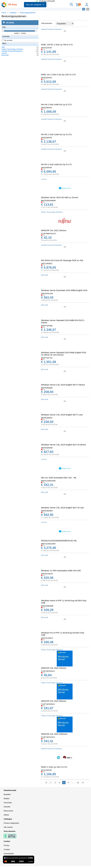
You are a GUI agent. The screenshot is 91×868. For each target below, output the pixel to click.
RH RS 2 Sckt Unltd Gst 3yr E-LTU (56, 164)
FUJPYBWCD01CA (48, 234)
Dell (3, 47)
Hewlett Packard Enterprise (12, 51)
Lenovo (4, 53)
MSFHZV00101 (47, 574)
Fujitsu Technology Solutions (12, 49)
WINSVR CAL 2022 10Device (54, 734)
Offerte (6, 815)
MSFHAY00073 (47, 638)
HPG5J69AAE (46, 168)
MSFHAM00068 (47, 606)
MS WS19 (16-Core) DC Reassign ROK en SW (62, 260)
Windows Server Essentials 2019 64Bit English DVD (64, 290)
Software (13, 13)
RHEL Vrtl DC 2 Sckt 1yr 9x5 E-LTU (57, 44)
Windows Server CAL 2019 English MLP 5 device (63, 385)
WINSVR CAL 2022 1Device (53, 230)
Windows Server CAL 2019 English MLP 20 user (62, 507)
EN (88, 9)
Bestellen (7, 794)
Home (4, 13)
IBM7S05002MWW (48, 201)
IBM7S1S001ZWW (48, 544)
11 (78, 783)
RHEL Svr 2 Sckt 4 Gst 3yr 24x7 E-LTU (58, 74)
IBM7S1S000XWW (48, 481)
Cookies (7, 849)
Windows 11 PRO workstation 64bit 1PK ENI (61, 570)
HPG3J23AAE (46, 48)
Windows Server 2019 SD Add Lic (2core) (59, 197)
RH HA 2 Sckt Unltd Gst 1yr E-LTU (56, 104)
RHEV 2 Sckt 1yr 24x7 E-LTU (54, 767)
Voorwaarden (9, 854)
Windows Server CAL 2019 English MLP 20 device (63, 445)
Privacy (6, 845)
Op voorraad (7, 40)
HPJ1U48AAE (46, 770)
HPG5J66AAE (46, 108)
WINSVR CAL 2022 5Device (53, 701)
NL (83, 9)
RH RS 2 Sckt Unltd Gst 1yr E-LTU (56, 134)
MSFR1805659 (47, 511)
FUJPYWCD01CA (48, 671)
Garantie (7, 807)
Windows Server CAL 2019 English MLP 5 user (62, 415)
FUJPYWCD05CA (48, 704)
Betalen (6, 798)
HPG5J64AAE (46, 78)
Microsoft (5, 55)
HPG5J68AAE (46, 138)
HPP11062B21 (46, 264)
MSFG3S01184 (47, 293)
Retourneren (8, 811)
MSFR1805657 (47, 418)
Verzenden (8, 803)
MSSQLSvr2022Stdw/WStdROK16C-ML (59, 540)
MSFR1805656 (47, 388)
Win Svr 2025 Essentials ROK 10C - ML (59, 478)
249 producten (46, 23)
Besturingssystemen (27, 13)
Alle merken (8, 827)
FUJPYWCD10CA (48, 737)
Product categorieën (11, 823)
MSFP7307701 (47, 358)
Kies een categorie (35, 5)
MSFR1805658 (47, 448)
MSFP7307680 (47, 326)
